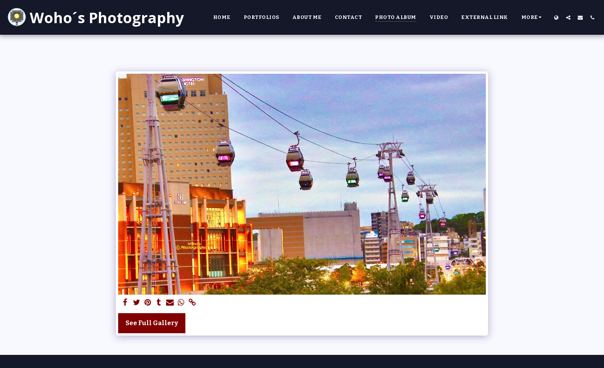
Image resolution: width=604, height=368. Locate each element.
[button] (568, 17)
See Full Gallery (152, 323)
